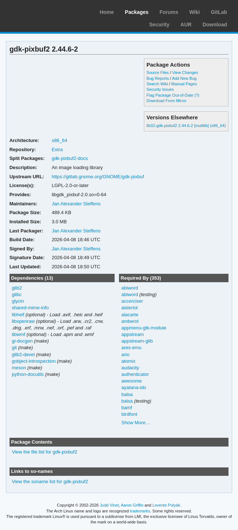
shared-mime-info (30, 307)
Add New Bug (184, 78)
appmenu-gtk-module (143, 328)
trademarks (140, 511)
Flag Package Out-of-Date (169, 95)
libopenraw (23, 321)
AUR (186, 24)
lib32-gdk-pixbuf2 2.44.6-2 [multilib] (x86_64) (186, 125)
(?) (196, 95)
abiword (129, 288)
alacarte (129, 314)
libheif (18, 314)
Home (107, 12)
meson (19, 367)
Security (159, 24)
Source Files (157, 72)
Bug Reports (157, 78)
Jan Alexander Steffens (76, 203)
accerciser (132, 301)
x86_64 (59, 140)
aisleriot (129, 307)
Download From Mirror (166, 100)
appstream (132, 334)
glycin (18, 301)
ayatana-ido (133, 387)
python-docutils (28, 374)
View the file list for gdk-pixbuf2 (44, 452)
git (14, 347)
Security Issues (160, 89)
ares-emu (131, 347)
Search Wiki (157, 84)
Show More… (135, 422)
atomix (128, 361)
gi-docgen (22, 341)
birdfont (129, 414)
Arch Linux (40, 11)
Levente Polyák (166, 505)
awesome (131, 381)
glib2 (17, 288)
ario (125, 354)
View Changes (185, 72)
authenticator (135, 374)
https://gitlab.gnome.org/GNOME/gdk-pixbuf (98, 176)
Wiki (194, 12)
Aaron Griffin (132, 505)
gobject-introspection (34, 361)
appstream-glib (137, 341)
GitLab (219, 12)
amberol (129, 321)
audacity (130, 367)
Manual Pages (184, 84)
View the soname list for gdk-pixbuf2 (50, 481)
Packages (137, 12)
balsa (127, 394)
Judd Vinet (109, 505)
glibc (17, 294)
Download (214, 24)
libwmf (18, 334)
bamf (126, 407)
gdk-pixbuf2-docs (70, 158)
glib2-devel (23, 354)
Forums (169, 12)
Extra (57, 149)
